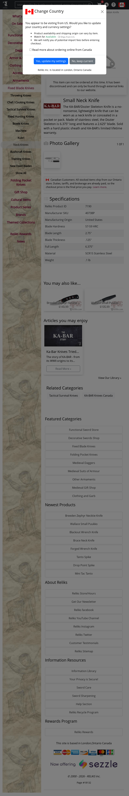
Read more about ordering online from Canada (62, 50)
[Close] (102, 11)
